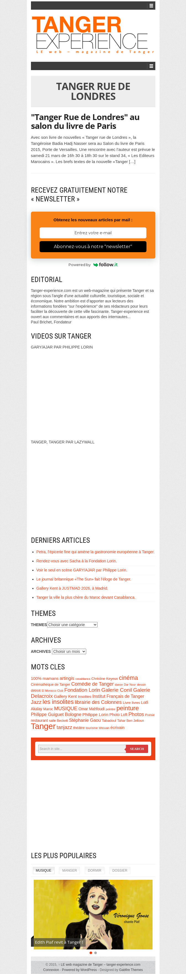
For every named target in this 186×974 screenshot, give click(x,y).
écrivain (118, 727)
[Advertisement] (93, 805)
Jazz (36, 702)
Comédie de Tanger (92, 684)
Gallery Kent (65, 696)
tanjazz (64, 727)
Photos (136, 714)
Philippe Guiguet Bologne (56, 714)
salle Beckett (58, 721)
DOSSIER (119, 870)
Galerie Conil (116, 690)
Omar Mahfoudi (91, 709)
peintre (111, 709)
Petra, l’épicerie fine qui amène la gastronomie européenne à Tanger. (95, 552)
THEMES (39, 624)
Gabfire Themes (131, 970)
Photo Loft (118, 714)
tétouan (104, 728)
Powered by (93, 264)
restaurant (39, 720)
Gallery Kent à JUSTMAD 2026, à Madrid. (72, 588)
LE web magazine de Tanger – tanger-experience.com (99, 965)
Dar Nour (130, 684)
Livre (127, 703)
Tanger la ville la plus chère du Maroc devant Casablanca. (86, 597)
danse (119, 684)
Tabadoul (109, 721)
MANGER (69, 870)
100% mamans (45, 678)
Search (137, 749)
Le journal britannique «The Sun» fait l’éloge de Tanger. (83, 579)
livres (136, 703)
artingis (67, 678)
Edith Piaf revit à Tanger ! (59, 942)
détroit (36, 691)
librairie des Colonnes (98, 702)
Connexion (51, 970)
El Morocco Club (52, 690)
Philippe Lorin (95, 714)
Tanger (43, 726)
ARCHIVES (41, 651)
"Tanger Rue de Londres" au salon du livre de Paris (85, 121)
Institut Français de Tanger (118, 696)
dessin (141, 684)
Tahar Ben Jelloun (130, 721)
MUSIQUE (65, 708)
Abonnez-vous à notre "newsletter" (93, 246)
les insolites (58, 701)
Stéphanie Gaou (85, 720)
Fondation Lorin (82, 690)
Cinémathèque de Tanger (50, 684)
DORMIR (94, 870)
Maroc (48, 709)
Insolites (84, 696)
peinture (127, 708)
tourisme (92, 728)
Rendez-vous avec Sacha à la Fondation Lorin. (76, 561)
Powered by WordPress (79, 970)
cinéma (128, 678)
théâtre (79, 728)
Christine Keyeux (104, 679)
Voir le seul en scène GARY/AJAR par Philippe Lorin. (81, 570)
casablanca (82, 678)
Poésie (150, 715)
